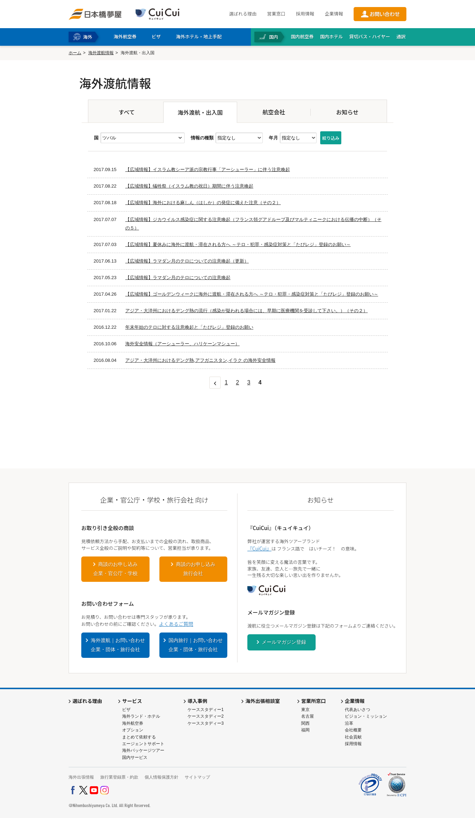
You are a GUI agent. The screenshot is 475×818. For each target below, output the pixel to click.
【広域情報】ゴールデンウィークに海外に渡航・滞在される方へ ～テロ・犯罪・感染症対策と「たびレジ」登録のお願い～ (251, 294)
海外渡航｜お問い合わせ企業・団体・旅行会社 (118, 644)
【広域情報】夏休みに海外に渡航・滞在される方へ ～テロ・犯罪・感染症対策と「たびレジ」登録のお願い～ (238, 244)
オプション (132, 730)
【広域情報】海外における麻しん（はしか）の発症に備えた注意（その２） (203, 202)
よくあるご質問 (176, 623)
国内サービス (134, 757)
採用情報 (305, 13)
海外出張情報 (81, 777)
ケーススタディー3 (206, 723)
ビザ (126, 709)
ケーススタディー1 (206, 709)
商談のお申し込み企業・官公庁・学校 (115, 568)
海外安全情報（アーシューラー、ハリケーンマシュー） (182, 343)
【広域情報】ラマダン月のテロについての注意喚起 (177, 277)
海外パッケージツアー (143, 750)
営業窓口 (276, 13)
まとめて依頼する (139, 737)
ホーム (75, 52)
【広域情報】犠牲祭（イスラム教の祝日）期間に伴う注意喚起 (189, 186)
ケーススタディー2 (206, 716)
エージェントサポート (143, 743)
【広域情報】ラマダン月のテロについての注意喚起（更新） (187, 261)
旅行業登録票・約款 (119, 777)
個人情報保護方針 (161, 777)
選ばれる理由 (242, 13)
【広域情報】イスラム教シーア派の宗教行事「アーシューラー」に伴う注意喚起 (207, 169)
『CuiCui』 (259, 548)
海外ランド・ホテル (141, 716)
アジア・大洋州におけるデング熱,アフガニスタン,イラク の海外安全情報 (200, 360)
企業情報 (334, 13)
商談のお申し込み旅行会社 (195, 568)
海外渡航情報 (101, 52)
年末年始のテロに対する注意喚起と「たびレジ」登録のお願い (189, 327)
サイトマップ (197, 777)
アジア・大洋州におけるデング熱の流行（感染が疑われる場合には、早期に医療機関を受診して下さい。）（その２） (246, 310)
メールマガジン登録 (284, 642)
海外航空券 (132, 723)
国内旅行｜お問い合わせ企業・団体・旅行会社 (196, 644)
